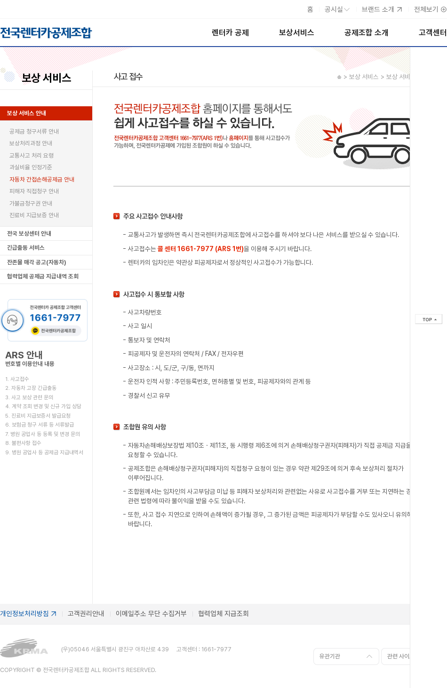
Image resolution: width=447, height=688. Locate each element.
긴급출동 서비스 (26, 247)
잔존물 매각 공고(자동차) (36, 262)
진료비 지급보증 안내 (34, 215)
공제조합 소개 (366, 32)
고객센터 (433, 32)
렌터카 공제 (230, 32)
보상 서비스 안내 (26, 113)
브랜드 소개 (378, 9)
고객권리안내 (86, 613)
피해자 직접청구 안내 (34, 191)
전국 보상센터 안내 (29, 233)
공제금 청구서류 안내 (34, 131)
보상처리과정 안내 (30, 143)
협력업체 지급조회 (223, 613)
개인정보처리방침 (24, 613)
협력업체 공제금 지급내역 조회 (43, 276)
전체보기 (426, 9)
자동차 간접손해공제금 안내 (41, 179)
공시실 (334, 9)
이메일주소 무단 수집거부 (151, 613)
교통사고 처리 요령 (31, 155)
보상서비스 (296, 32)
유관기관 (329, 656)
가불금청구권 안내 (30, 203)
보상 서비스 (46, 78)
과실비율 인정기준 (30, 167)
